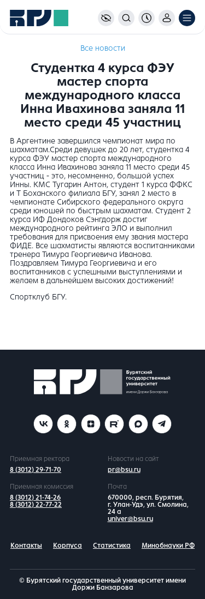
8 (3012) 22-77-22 (36, 504)
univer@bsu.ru (130, 519)
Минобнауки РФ (168, 545)
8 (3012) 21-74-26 (35, 497)
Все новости (102, 48)
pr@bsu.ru (124, 469)
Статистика (112, 545)
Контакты (26, 545)
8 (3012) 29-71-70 (35, 469)
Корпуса (67, 545)
